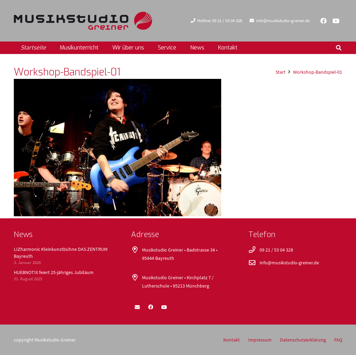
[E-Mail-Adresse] (137, 307)
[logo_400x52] (83, 21)
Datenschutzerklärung (303, 340)
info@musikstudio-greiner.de (289, 263)
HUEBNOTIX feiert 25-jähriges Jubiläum (54, 272)
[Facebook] (323, 21)
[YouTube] (336, 21)
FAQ (338, 340)
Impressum (260, 340)
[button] (339, 47)
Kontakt (231, 340)
